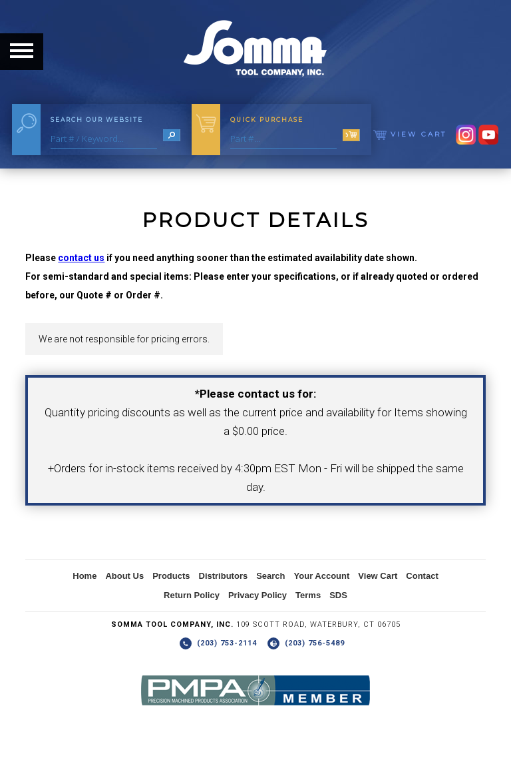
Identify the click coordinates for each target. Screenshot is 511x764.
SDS (338, 595)
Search (270, 576)
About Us (124, 576)
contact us (81, 257)
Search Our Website (97, 119)
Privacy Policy (257, 595)
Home (84, 576)
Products (171, 576)
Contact (422, 576)
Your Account (322, 576)
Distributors (223, 576)
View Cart (409, 134)
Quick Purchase (266, 119)
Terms (308, 595)
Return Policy (192, 595)
